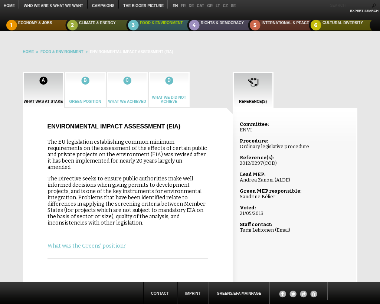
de (191, 6)
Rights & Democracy (222, 23)
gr (210, 6)
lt (218, 6)
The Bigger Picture (143, 6)
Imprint (192, 293)
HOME (28, 52)
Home (9, 6)
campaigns (103, 6)
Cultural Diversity (342, 23)
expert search (364, 11)
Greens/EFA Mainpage (239, 293)
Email (282, 230)
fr (183, 6)
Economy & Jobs (35, 23)
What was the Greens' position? (87, 246)
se (233, 6)
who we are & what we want (53, 6)
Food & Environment (161, 23)
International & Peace (285, 23)
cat (200, 6)
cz (225, 6)
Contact (160, 293)
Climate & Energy (97, 23)
